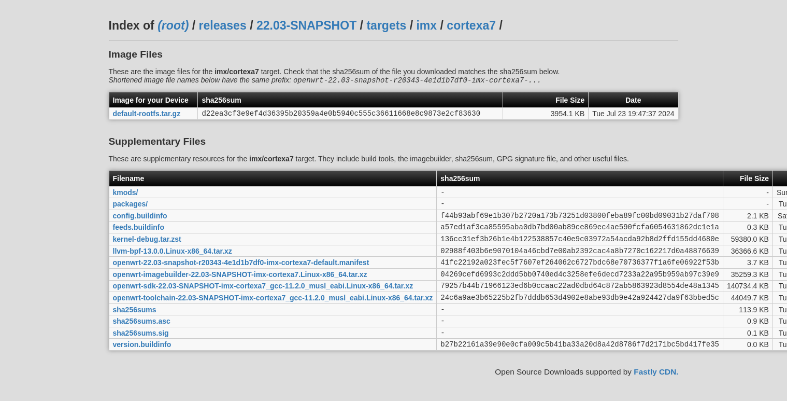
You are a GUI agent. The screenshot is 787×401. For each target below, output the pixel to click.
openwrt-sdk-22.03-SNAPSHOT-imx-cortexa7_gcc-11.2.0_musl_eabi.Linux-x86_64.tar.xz (263, 302)
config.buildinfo (140, 222)
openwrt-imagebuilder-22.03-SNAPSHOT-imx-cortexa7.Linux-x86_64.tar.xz (240, 288)
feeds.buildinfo (139, 235)
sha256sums (134, 328)
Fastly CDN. (656, 396)
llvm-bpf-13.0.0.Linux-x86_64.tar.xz (172, 262)
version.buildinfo (142, 368)
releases (223, 25)
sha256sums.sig (141, 355)
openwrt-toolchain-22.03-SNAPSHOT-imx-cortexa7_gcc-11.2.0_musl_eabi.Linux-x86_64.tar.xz (273, 315)
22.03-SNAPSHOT (306, 25)
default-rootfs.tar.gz (147, 116)
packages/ (130, 209)
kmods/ (125, 195)
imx (426, 25)
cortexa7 (471, 25)
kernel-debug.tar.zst (147, 248)
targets (386, 25)
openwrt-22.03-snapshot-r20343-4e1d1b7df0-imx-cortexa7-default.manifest (241, 275)
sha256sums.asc (141, 342)
